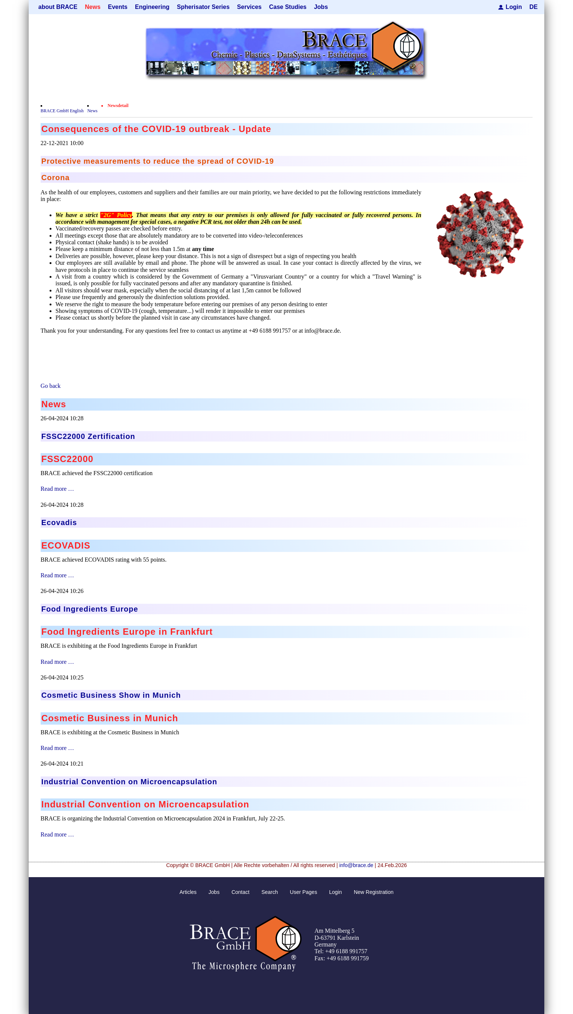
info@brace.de (356, 865)
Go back (51, 386)
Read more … (57, 489)
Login (514, 7)
